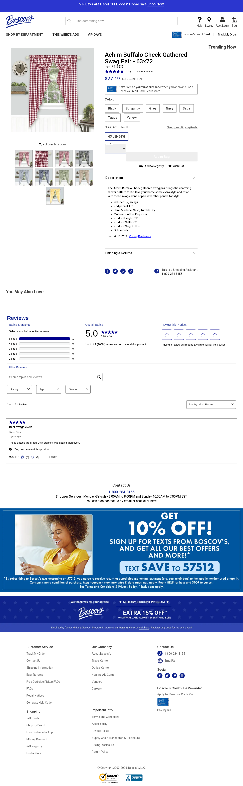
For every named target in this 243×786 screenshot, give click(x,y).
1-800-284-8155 (172, 273)
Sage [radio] (187, 108)
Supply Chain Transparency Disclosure (116, 737)
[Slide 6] (64, 177)
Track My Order (227, 34)
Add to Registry (154, 166)
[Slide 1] (44, 158)
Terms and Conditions (105, 716)
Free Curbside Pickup (39, 732)
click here (150, 501)
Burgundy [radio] (133, 108)
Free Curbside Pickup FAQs (43, 681)
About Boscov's (101, 653)
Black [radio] (112, 108)
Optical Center (101, 667)
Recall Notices (35, 695)
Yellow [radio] (132, 118)
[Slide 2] (64, 158)
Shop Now (155, 4)
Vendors (97, 681)
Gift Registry (34, 746)
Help (200, 22)
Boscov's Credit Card (191, 34)
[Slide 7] (84, 177)
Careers (97, 688)
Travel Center (100, 660)
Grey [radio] (152, 108)
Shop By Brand (35, 725)
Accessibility (99, 723)
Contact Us (33, 660)
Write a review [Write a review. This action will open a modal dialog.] (145, 71)
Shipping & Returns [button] (118, 253)
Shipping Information (39, 667)
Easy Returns (34, 674)
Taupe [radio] (112, 118)
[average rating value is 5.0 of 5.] (117, 71)
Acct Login (222, 22)
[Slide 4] (24, 177)
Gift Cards (32, 718)
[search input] (122, 21)
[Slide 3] (84, 158)
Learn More (153, 91)
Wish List (178, 166)
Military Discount (36, 739)
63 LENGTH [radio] (116, 136)
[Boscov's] (20, 21)
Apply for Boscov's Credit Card (176, 694)
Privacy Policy (100, 730)
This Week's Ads (65, 35)
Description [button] (114, 178)
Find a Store (33, 753)
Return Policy (100, 751)
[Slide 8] (55, 196)
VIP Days (95, 35)
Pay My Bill (164, 710)
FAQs (29, 688)
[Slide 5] (44, 177)
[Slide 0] (24, 159)
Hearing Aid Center (104, 674)
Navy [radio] (169, 108)
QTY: (109, 143)
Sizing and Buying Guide (182, 127)
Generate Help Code (39, 702)
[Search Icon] (69, 21)
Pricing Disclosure (103, 744)
